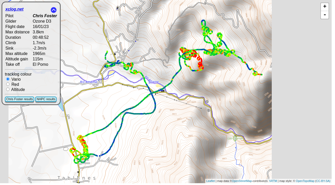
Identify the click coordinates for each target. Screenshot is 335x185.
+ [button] (325, 7)
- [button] (325, 15)
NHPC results (46, 99)
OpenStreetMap (242, 180)
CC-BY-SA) (323, 180)
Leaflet (210, 180)
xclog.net (14, 9)
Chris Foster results (19, 99)
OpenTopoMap (305, 180)
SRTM (273, 180)
